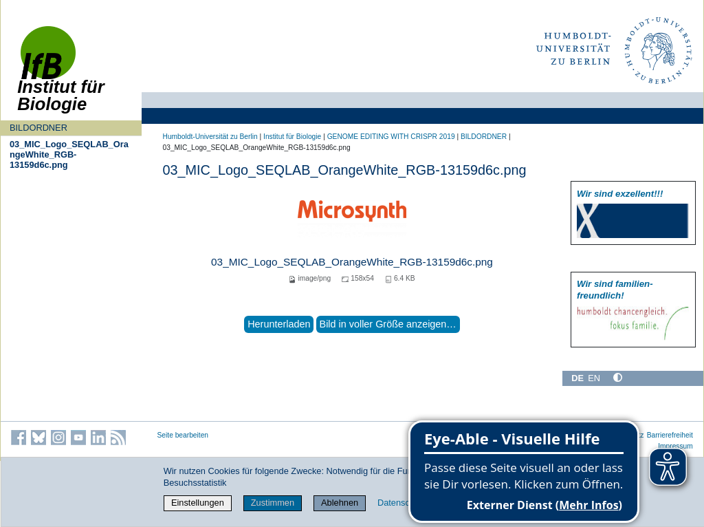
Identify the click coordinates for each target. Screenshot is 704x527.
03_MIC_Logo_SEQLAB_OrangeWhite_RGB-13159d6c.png (69, 155)
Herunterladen (279, 324)
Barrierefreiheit (670, 435)
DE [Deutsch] (577, 378)
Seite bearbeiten (183, 435)
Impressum (675, 446)
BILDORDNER (38, 127)
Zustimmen (272, 502)
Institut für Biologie (292, 136)
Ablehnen (339, 502)
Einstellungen (197, 502)
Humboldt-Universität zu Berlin (210, 136)
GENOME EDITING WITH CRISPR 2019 (391, 136)
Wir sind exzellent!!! (620, 194)
